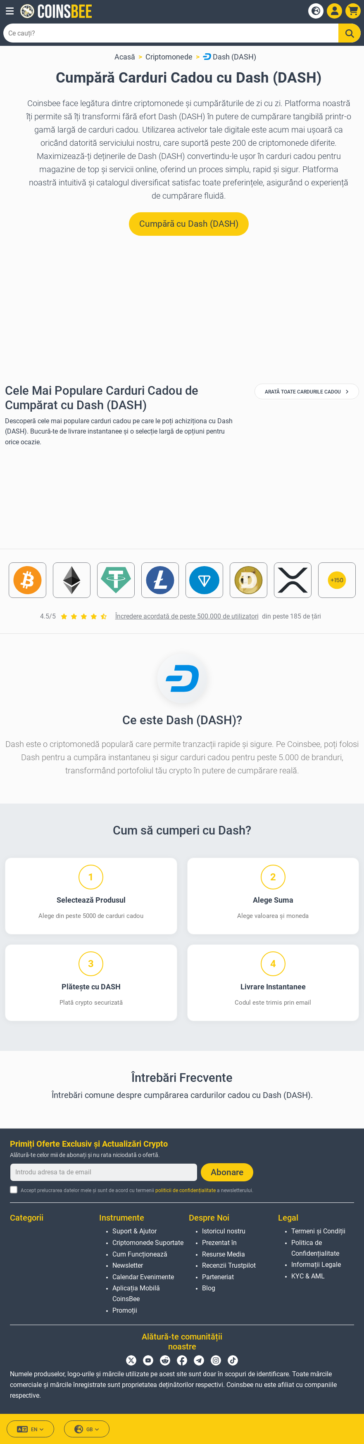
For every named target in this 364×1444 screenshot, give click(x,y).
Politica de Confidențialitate (315, 1248)
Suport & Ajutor (134, 1231)
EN (30, 1429)
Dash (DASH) (229, 56)
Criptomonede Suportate (147, 1243)
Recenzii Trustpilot (229, 1265)
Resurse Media (223, 1254)
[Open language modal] (316, 11)
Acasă (124, 56)
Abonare (227, 1172)
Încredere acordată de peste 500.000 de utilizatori (187, 616)
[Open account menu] (334, 11)
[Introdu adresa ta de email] (103, 1172)
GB (86, 1429)
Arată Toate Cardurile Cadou (307, 392)
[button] (9, 11)
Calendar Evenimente (143, 1277)
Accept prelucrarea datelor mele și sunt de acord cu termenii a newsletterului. (137, 1190)
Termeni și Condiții (318, 1231)
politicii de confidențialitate (185, 1190)
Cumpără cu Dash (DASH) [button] (188, 224)
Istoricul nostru (223, 1231)
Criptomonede (169, 56)
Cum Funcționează (139, 1254)
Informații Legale (316, 1265)
